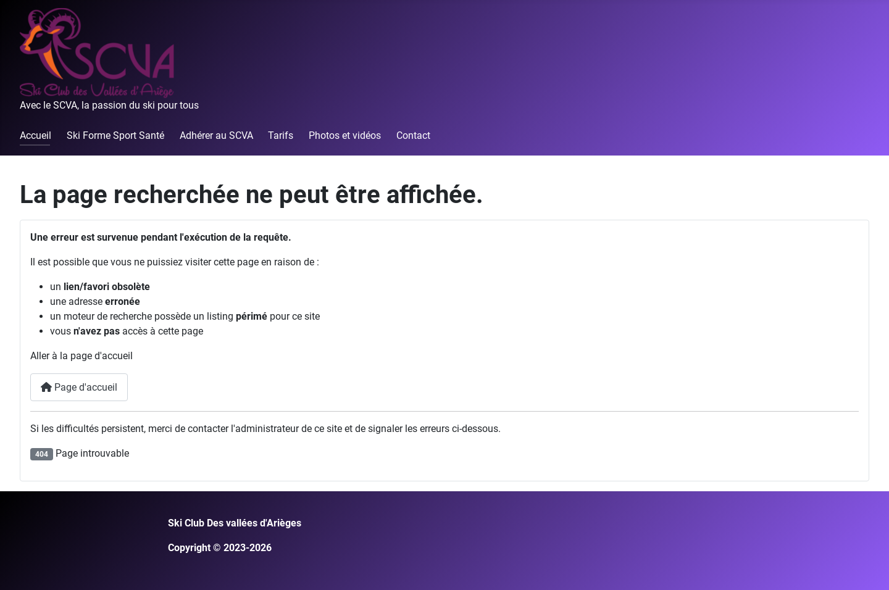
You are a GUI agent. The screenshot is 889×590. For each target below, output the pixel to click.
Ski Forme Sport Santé (115, 135)
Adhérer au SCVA (216, 135)
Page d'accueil (79, 387)
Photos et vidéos (345, 135)
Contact (413, 135)
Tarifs (280, 135)
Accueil (35, 135)
